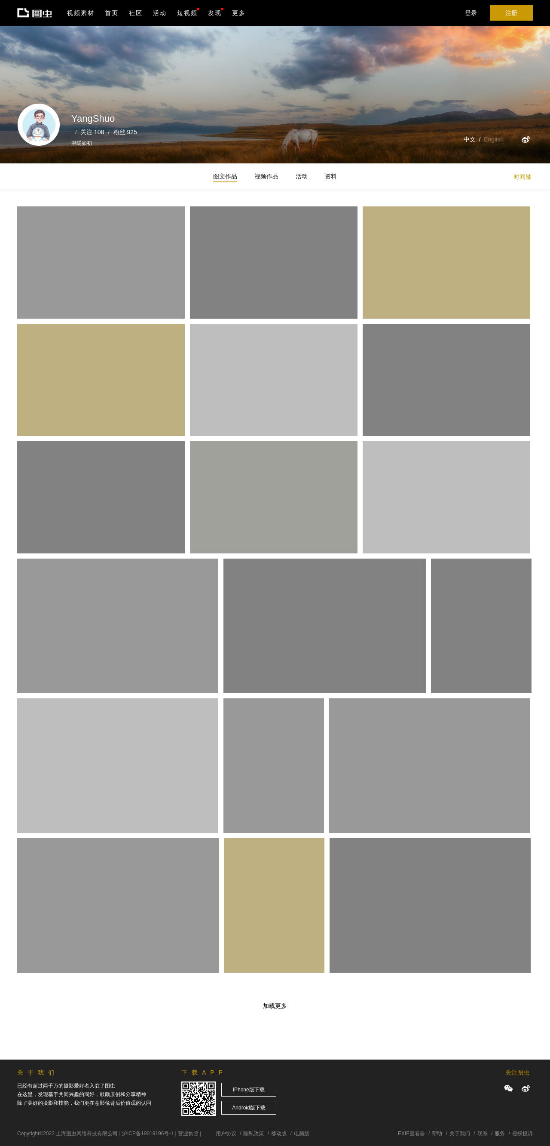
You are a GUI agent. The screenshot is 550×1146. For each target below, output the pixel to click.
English (494, 139)
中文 (470, 139)
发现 (215, 12)
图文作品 (225, 176)
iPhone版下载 (248, 1090)
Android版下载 (248, 1108)
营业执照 (188, 1134)
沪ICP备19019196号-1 (148, 1134)
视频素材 (81, 12)
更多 (239, 12)
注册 (511, 12)
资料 (331, 176)
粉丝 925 (125, 132)
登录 (471, 12)
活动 (160, 12)
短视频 (187, 12)
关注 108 (92, 132)
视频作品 (266, 176)
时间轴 (522, 176)
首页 (112, 12)
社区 (136, 12)
